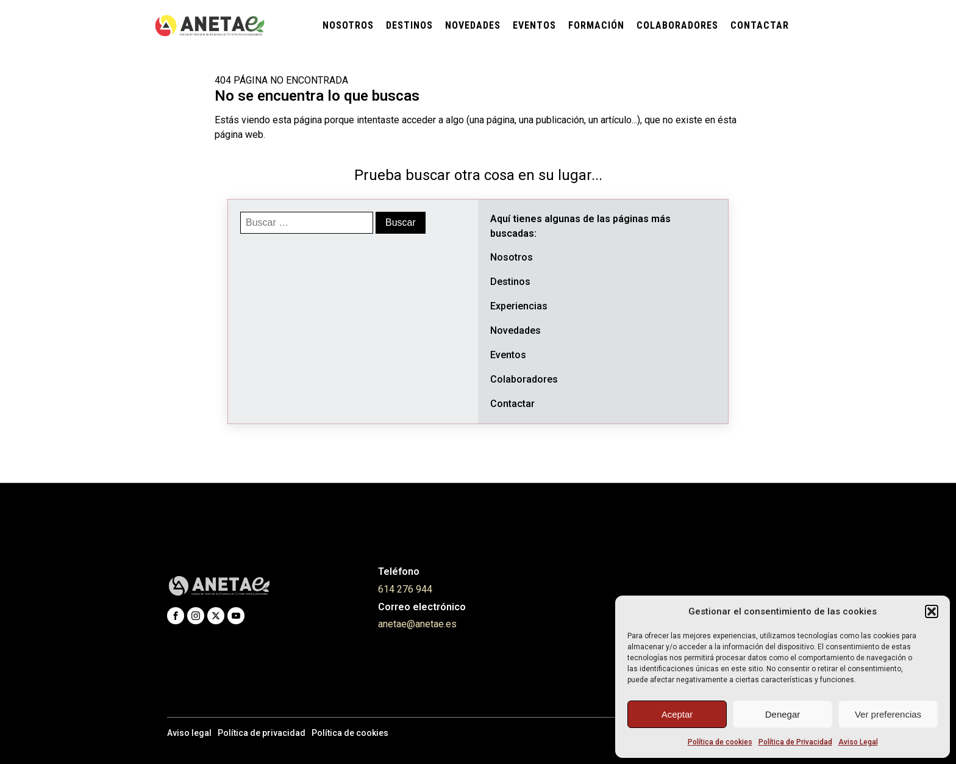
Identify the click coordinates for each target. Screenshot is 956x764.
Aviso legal (189, 733)
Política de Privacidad (795, 742)
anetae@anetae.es (417, 624)
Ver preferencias (888, 714)
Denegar (783, 714)
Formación (596, 25)
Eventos (534, 25)
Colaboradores (677, 25)
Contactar (759, 25)
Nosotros (348, 25)
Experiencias (519, 306)
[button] (932, 611)
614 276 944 (405, 589)
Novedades (473, 25)
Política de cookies (720, 742)
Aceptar (677, 714)
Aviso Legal (858, 742)
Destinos (409, 25)
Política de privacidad (261, 733)
